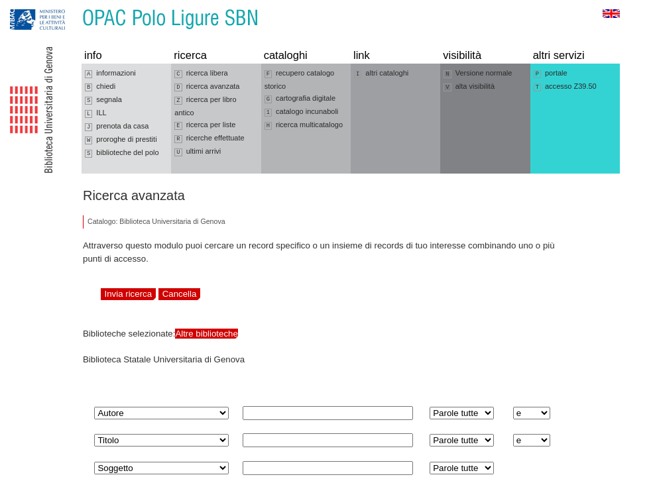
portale (550, 73)
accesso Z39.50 (565, 86)
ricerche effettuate (209, 138)
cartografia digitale (300, 98)
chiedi (100, 86)
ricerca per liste (204, 125)
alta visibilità (469, 86)
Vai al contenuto (74, 6)
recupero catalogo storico (300, 79)
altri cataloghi (381, 73)
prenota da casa (116, 126)
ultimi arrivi (197, 151)
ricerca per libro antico (205, 106)
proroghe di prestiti (121, 139)
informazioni (110, 73)
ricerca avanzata (206, 86)
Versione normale (478, 73)
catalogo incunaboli (302, 112)
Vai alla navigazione (26, 6)
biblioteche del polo (122, 153)
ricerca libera (200, 73)
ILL (96, 113)
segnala (103, 100)
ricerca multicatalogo (304, 125)
